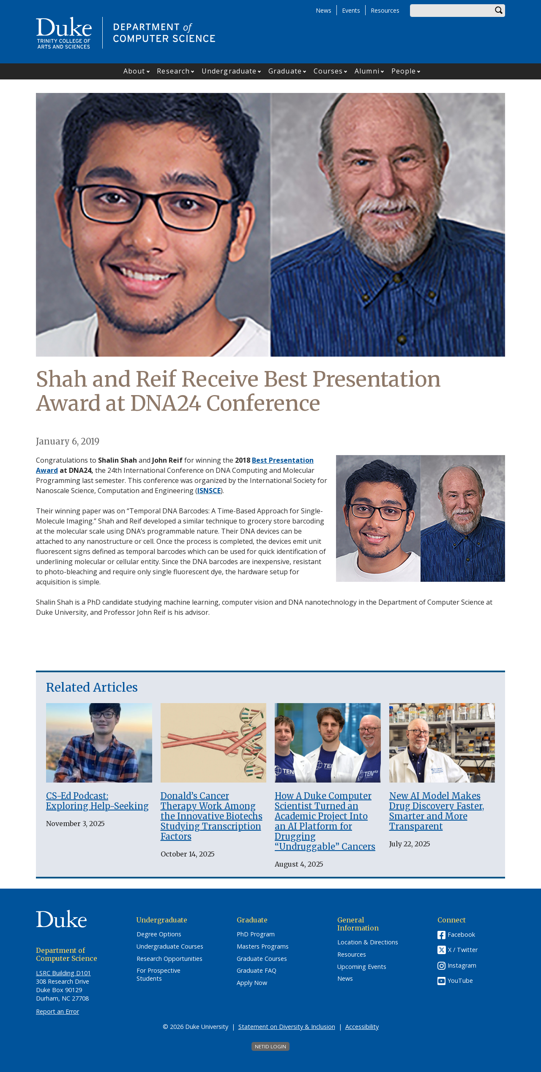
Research (173, 71)
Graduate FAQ (256, 970)
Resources (385, 10)
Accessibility (362, 1027)
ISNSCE (209, 490)
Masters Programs (263, 946)
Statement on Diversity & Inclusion (286, 1027)
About (134, 71)
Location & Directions (367, 942)
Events (351, 10)
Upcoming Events (361, 967)
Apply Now (252, 983)
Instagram (462, 965)
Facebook (461, 934)
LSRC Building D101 (63, 973)
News (323, 10)
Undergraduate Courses (170, 946)
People (403, 71)
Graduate (285, 71)
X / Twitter (463, 950)
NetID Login (270, 1046)
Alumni (367, 71)
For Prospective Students (158, 974)
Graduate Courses (262, 959)
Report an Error (57, 1011)
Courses (328, 71)
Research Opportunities (169, 959)
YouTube (460, 981)
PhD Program (256, 934)
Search (498, 10)
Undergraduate (229, 71)
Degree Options (159, 934)
